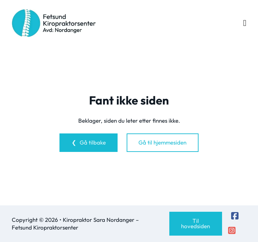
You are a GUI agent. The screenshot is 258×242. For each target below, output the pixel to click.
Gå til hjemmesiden (162, 142)
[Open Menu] (245, 23)
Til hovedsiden (195, 223)
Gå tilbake (93, 142)
